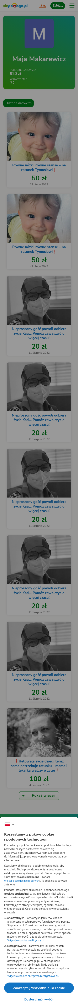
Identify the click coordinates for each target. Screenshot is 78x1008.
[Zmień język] (10, 824)
